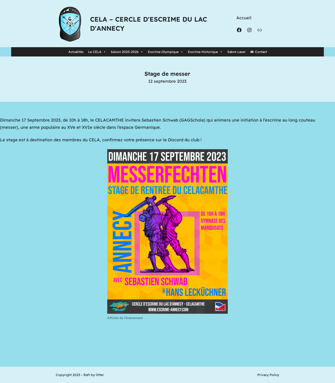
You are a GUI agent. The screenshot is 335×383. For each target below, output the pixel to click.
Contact (261, 52)
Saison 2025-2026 (127, 52)
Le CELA (97, 52)
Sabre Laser (236, 52)
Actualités (76, 52)
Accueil (243, 17)
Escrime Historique (205, 52)
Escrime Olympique (165, 52)
